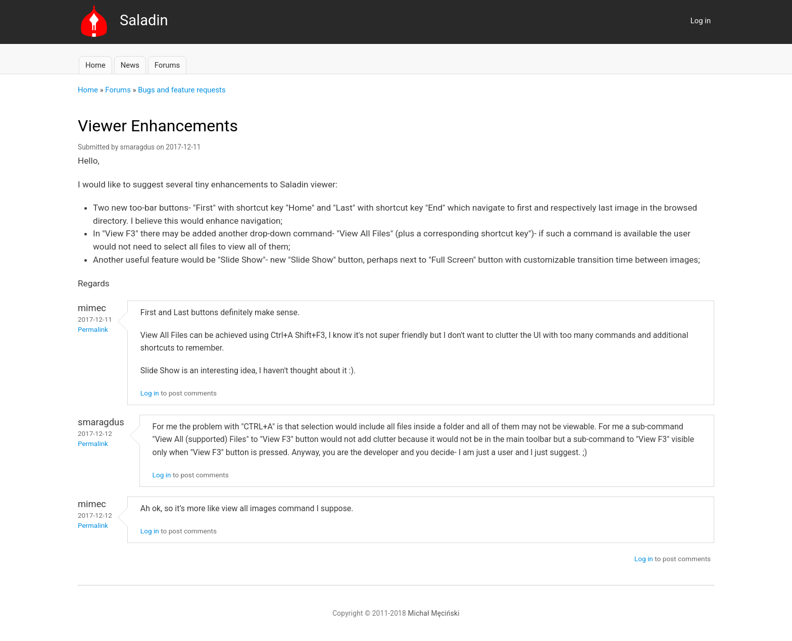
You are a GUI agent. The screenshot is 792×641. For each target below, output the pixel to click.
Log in (700, 20)
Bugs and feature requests (181, 89)
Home (95, 65)
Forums (167, 65)
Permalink (93, 329)
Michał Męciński (434, 613)
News (130, 65)
